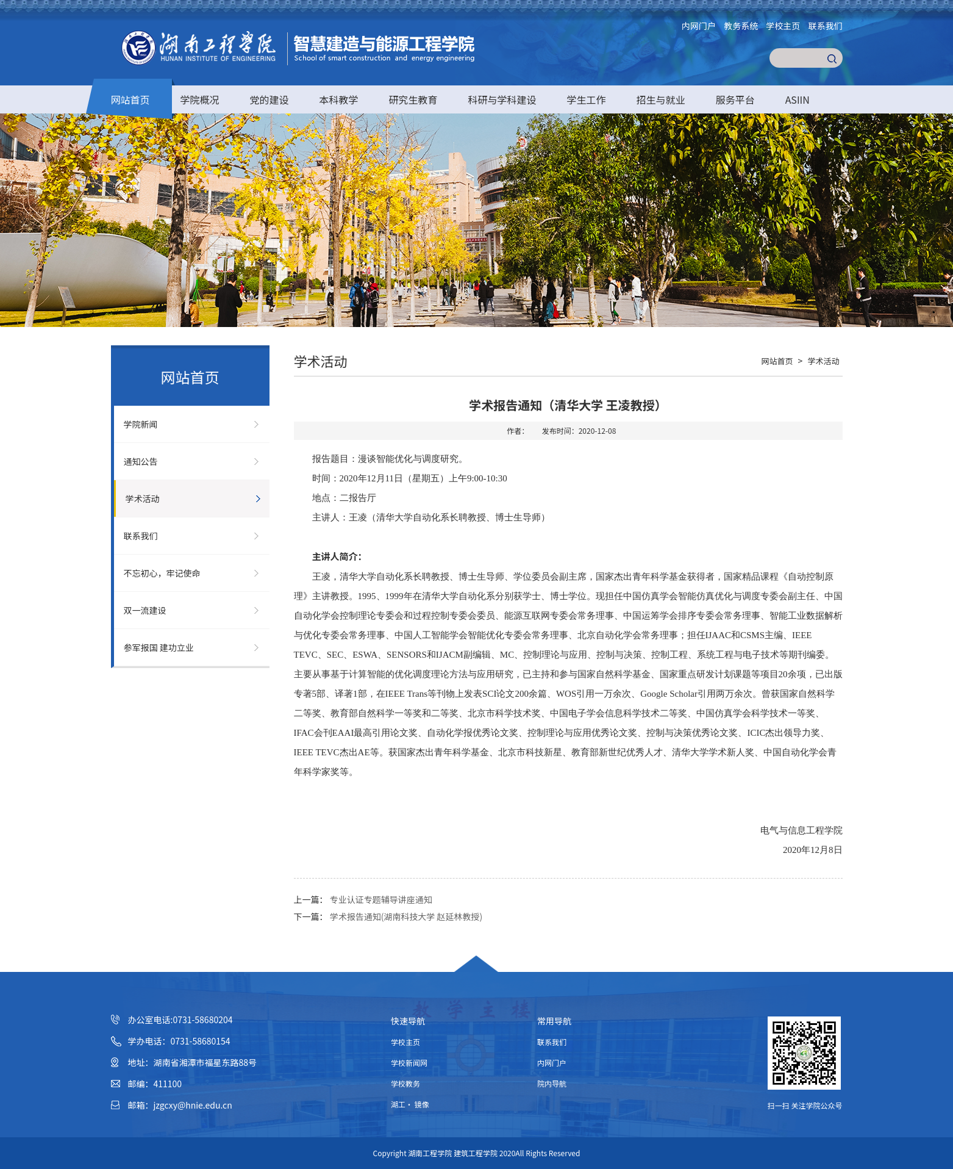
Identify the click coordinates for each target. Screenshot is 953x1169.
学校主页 (783, 26)
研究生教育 (413, 99)
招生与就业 (661, 99)
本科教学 (339, 99)
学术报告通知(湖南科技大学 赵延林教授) (406, 916)
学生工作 (586, 99)
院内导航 (551, 1083)
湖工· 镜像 (410, 1104)
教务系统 (741, 26)
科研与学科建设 (502, 99)
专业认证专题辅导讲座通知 (381, 899)
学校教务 (405, 1083)
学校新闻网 (409, 1062)
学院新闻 (141, 424)
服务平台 (735, 99)
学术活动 (143, 498)
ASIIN (797, 99)
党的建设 (269, 99)
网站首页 (130, 99)
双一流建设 (145, 610)
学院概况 (200, 99)
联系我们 (825, 26)
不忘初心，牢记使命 (162, 573)
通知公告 (141, 461)
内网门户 (699, 26)
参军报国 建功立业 (159, 647)
